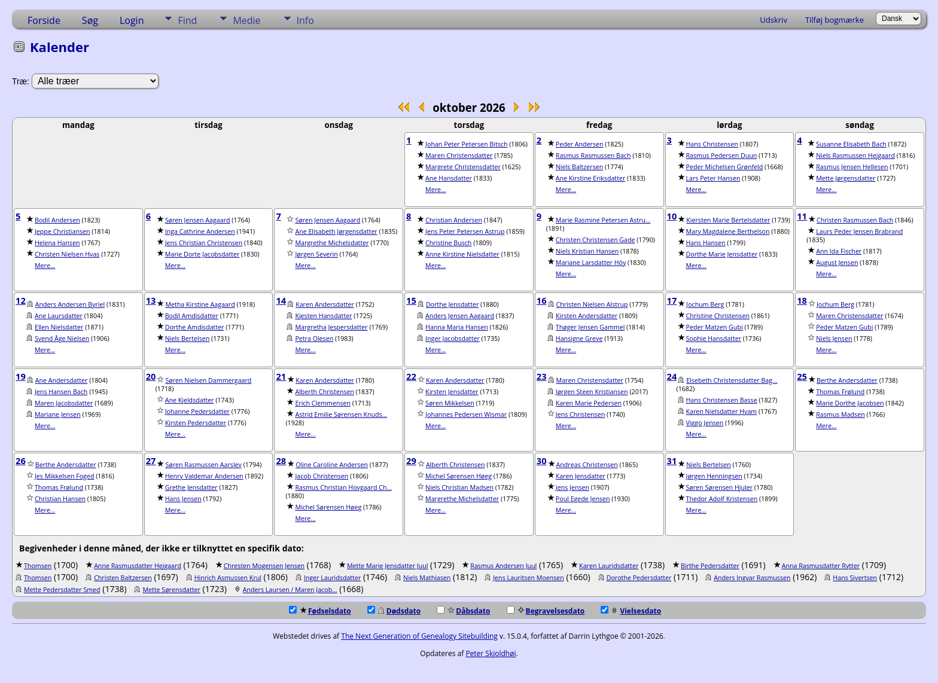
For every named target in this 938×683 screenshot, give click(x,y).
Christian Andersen (453, 220)
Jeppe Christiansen (62, 231)
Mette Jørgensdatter (845, 178)
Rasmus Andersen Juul (503, 566)
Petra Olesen (314, 338)
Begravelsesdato (546, 611)
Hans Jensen (183, 499)
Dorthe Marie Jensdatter (722, 254)
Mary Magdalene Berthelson (728, 231)
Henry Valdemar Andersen (204, 476)
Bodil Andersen (57, 220)
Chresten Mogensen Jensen (264, 566)
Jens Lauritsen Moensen (528, 578)
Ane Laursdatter (59, 316)
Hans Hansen (706, 243)
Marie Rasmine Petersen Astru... (603, 220)
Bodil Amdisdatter (191, 316)
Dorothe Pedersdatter (639, 578)
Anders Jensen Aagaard (459, 316)
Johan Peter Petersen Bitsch (466, 144)
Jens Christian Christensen (204, 243)
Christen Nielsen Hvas (67, 254)
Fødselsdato (320, 611)
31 (672, 460)
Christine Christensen (718, 316)
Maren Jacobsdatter (64, 403)
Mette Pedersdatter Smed (62, 590)
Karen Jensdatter (580, 476)
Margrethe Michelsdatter (331, 243)
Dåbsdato (463, 611)
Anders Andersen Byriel (70, 304)
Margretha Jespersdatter (331, 327)
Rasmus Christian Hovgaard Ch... (343, 487)
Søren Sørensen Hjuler (719, 487)
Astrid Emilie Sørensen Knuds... (341, 414)
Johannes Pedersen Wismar (466, 414)
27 (151, 460)
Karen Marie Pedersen (589, 403)
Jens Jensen (572, 487)
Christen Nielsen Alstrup (592, 304)
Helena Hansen (57, 243)
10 (672, 216)
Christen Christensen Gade (595, 240)
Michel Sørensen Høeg (328, 507)
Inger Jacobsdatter (452, 338)
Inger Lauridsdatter (332, 578)
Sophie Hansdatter (714, 338)
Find (187, 20)
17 (672, 300)
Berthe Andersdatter (847, 380)
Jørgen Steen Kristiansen (592, 392)
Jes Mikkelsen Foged (64, 476)
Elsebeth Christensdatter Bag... (731, 380)
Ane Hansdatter (448, 178)
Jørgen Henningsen (714, 476)
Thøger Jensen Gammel (590, 327)
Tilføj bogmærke (834, 19)
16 (542, 300)
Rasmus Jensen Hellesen (852, 167)
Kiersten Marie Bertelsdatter (728, 220)
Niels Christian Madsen (459, 487)
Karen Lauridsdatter (608, 566)
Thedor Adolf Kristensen (722, 499)
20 (151, 376)
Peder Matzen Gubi (714, 327)
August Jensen (837, 262)
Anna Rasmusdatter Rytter (821, 566)
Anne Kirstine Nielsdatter (462, 254)
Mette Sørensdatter (171, 590)
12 (21, 300)
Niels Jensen (834, 338)
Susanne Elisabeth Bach (851, 144)
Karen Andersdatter (325, 304)
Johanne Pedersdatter (197, 411)
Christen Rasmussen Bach (855, 220)
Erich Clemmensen (323, 403)
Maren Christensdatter (458, 155)
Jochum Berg (705, 304)
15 (411, 300)
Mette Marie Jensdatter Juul (387, 566)
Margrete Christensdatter (463, 167)
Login (132, 20)
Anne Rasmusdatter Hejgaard (137, 566)
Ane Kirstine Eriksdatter (590, 178)
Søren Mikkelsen (449, 403)
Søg (90, 20)
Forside (44, 20)
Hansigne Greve (579, 338)
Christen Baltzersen (123, 578)
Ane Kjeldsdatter (189, 400)
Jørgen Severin (316, 254)
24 (672, 376)
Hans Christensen (712, 144)
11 (802, 216)
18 (802, 300)
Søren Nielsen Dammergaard (208, 380)
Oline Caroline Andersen (332, 465)
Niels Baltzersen (579, 167)
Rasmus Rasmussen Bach (593, 155)
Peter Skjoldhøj (490, 653)
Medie (246, 20)
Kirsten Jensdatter (452, 392)
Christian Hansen (60, 499)
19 (21, 376)
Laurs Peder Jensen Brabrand (859, 231)
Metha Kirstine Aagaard (199, 304)
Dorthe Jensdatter (452, 304)
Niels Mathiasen (426, 578)
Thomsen (37, 566)
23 (542, 376)
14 (281, 300)
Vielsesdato (631, 611)
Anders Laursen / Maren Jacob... (290, 590)
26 (21, 460)
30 (542, 460)
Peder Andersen (580, 144)
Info (305, 20)
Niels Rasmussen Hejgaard (855, 155)
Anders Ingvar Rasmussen (752, 578)
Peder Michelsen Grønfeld (724, 167)
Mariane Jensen (58, 414)
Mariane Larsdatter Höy (591, 262)
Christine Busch (448, 243)
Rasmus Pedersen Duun (721, 155)
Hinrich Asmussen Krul (227, 578)
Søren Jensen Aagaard (197, 220)
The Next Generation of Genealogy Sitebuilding (419, 636)
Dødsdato (394, 611)
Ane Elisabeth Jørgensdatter (336, 231)
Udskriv (773, 19)
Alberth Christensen (324, 392)
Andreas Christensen (587, 465)
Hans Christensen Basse (721, 400)
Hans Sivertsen (855, 578)
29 (411, 460)
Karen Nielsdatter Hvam (721, 411)
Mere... (435, 189)
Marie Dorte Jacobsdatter (202, 254)
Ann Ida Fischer (838, 251)
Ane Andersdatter (61, 380)
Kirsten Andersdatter (586, 316)
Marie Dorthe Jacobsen (850, 403)
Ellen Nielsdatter (59, 327)
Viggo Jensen (705, 423)
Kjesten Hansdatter (323, 316)
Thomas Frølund (840, 392)
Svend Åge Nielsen (62, 338)
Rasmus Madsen (840, 414)
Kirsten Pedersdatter (195, 423)
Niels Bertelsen (187, 338)
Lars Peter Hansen (713, 178)
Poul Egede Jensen (583, 499)
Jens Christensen (580, 414)
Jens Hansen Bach (61, 392)
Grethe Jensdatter (191, 487)
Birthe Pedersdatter (710, 566)
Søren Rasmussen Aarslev (203, 465)
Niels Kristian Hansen (587, 251)
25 (802, 376)
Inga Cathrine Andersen (200, 231)
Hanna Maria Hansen (456, 327)
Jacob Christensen (321, 476)
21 (281, 376)
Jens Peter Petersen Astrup (464, 231)
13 (151, 300)
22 (411, 376)
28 (281, 460)
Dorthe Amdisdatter (194, 327)
